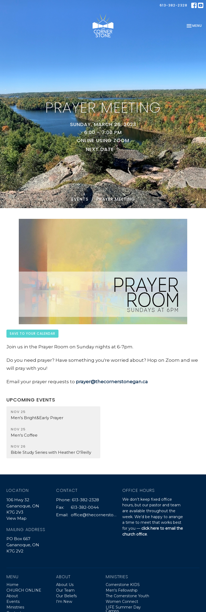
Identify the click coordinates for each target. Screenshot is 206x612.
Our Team (65, 590)
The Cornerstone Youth (127, 595)
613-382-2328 (173, 5)
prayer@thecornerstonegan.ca (112, 381)
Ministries (15, 607)
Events (80, 199)
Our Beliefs (66, 595)
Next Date (103, 149)
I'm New (64, 601)
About (12, 595)
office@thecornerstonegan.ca (94, 514)
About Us (64, 584)
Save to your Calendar (32, 333)
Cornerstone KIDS (123, 584)
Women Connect (122, 601)
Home (12, 584)
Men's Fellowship (122, 590)
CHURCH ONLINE (23, 590)
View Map (16, 518)
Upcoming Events (30, 399)
